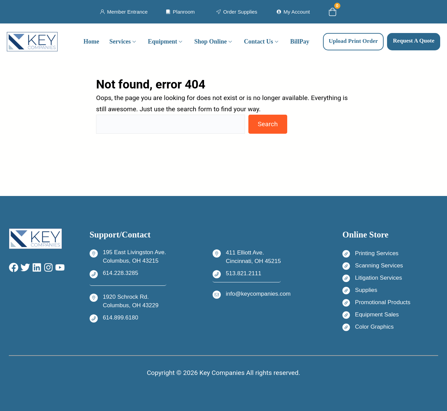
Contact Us (258, 41)
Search (268, 124)
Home (91, 41)
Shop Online (210, 41)
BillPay (299, 41)
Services (120, 41)
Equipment (162, 41)
